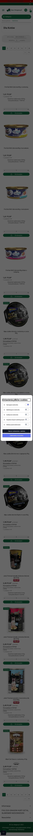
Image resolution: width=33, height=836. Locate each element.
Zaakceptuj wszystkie (16, 435)
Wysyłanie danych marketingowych (15, 419)
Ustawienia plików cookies (15, 400)
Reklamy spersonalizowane (13, 424)
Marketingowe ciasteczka (13, 409)
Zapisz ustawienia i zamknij (16, 431)
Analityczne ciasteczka (12, 414)
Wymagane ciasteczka (12, 404)
